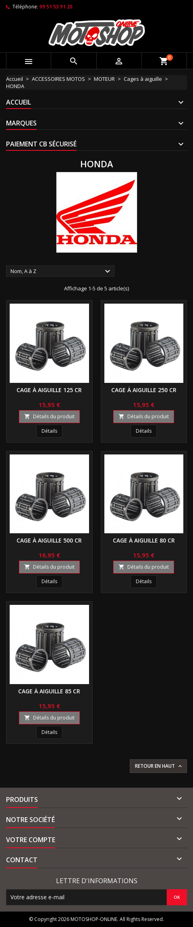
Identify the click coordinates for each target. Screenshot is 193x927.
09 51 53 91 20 (56, 6)
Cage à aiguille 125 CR (49, 390)
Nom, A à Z (61, 271)
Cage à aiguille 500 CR (49, 540)
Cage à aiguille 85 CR (49, 691)
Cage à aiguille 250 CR (143, 390)
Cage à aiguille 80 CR (144, 540)
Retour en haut (159, 766)
